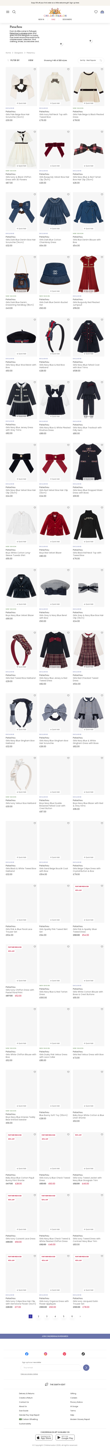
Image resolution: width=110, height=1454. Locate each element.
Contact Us (24, 1402)
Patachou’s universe (19, 33)
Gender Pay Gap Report (29, 1415)
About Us (23, 1406)
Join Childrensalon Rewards (55, 1336)
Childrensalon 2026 (52, 1445)
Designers (67, 19)
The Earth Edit (55, 1384)
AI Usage (74, 1406)
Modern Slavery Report (80, 1419)
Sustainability (25, 1423)
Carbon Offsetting (28, 1419)
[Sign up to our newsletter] (86, 1368)
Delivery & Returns (26, 1393)
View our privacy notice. (29, 1374)
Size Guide (23, 1410)
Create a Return (26, 1398)
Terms (73, 1410)
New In (41, 19)
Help (72, 1415)
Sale (53, 19)
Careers (73, 1398)
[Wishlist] (96, 12)
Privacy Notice (76, 1402)
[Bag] (102, 12)
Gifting (73, 1393)
